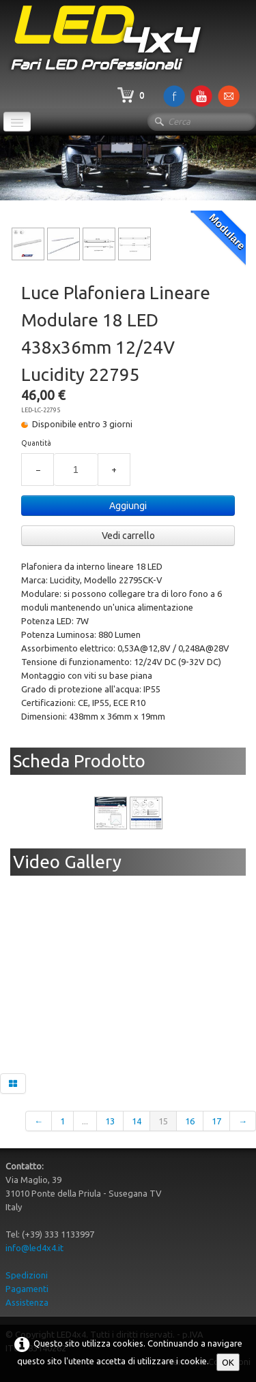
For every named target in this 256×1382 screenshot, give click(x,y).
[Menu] (17, 122)
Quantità (36, 443)
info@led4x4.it (34, 1248)
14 (136, 1121)
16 (190, 1121)
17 (216, 1121)
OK (228, 1362)
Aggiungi (128, 505)
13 (110, 1121)
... (85, 1121)
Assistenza (26, 1302)
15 (163, 1121)
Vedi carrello (128, 535)
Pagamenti (26, 1288)
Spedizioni (26, 1275)
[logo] (103, 40)
